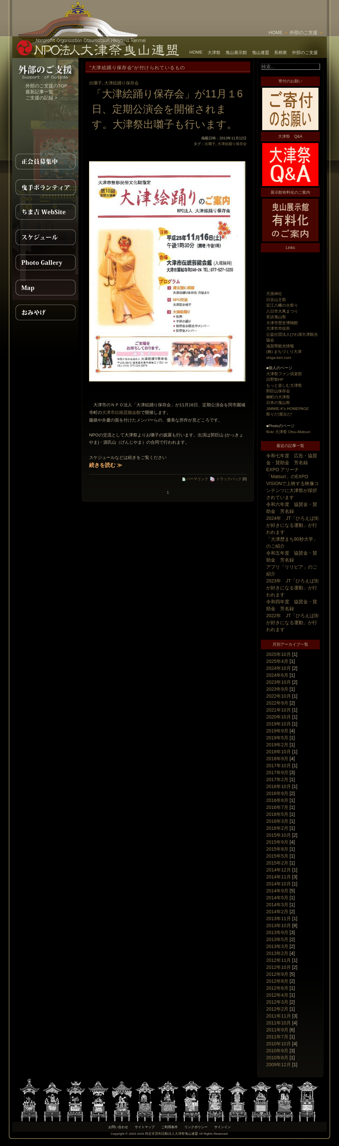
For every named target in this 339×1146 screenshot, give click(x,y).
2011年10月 (278, 1022)
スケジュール (45, 237)
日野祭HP (274, 379)
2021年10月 (278, 710)
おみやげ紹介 (45, 312)
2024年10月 (278, 668)
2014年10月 (278, 883)
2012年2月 (277, 1009)
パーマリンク (195, 479)
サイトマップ (145, 1127)
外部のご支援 (303, 32)
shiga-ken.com (278, 357)
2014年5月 (277, 897)
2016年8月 (277, 800)
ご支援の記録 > (41, 97)
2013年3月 (277, 946)
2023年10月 (278, 682)
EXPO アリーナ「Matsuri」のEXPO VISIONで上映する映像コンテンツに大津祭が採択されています (292, 483)
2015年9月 (277, 842)
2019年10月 (278, 723)
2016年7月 (277, 807)
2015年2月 (277, 863)
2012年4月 (277, 995)
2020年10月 (278, 717)
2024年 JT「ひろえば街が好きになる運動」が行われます (292, 525)
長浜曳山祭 (276, 317)
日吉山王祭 (276, 299)
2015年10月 (278, 835)
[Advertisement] (249, 10)
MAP (45, 287)
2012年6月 (277, 988)
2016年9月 (277, 793)
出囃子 (95, 82)
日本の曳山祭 (278, 402)
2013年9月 (277, 932)
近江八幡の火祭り (282, 305)
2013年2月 (277, 953)
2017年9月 (277, 772)
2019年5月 (277, 737)
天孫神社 (274, 293)
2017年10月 (278, 765)
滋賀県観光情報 (280, 346)
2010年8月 (277, 1057)
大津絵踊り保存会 (121, 82)
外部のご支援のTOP (46, 85)
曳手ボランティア (45, 186)
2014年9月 (277, 890)
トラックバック (226, 479)
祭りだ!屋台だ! (279, 414)
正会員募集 (45, 161)
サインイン (222, 1127)
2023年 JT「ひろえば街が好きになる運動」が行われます (292, 587)
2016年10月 (278, 786)
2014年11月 (278, 876)
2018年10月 (278, 751)
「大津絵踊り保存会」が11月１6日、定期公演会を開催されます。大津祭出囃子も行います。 (167, 109)
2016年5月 (277, 814)
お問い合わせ (118, 1127)
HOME (275, 32)
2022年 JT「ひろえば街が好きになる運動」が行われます (292, 622)
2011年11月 (278, 1016)
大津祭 (214, 52)
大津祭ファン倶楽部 (284, 374)
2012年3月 (277, 1002)
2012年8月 (277, 981)
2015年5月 (277, 856)
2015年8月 (277, 849)
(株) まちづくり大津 (284, 351)
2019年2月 (277, 744)
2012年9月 (277, 974)
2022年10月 (278, 696)
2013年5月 (277, 939)
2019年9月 (277, 730)
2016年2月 (277, 828)
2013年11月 (278, 918)
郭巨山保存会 (278, 391)
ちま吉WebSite (45, 211)
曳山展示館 (236, 52)
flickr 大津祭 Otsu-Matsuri (288, 431)
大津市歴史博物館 (282, 323)
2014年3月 (277, 904)
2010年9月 (277, 1050)
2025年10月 (278, 654)
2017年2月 (277, 779)
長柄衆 (280, 52)
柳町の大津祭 (278, 397)
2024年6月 (277, 675)
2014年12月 (278, 869)
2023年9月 (277, 689)
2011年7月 (277, 1036)
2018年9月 (277, 758)
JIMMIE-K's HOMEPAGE (287, 408)
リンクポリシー (196, 1127)
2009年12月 (278, 1064)
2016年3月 (277, 821)
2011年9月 (277, 1029)
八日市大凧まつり (282, 311)
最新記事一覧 (39, 91)
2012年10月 (278, 967)
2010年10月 (278, 1043)
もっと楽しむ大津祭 (284, 385)
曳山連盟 (260, 52)
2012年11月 (278, 960)
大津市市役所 (278, 328)
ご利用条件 (169, 1127)
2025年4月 (277, 661)
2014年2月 (277, 911)
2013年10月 (278, 925)
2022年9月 (277, 703)
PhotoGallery (45, 262)
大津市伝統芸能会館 (121, 412)
